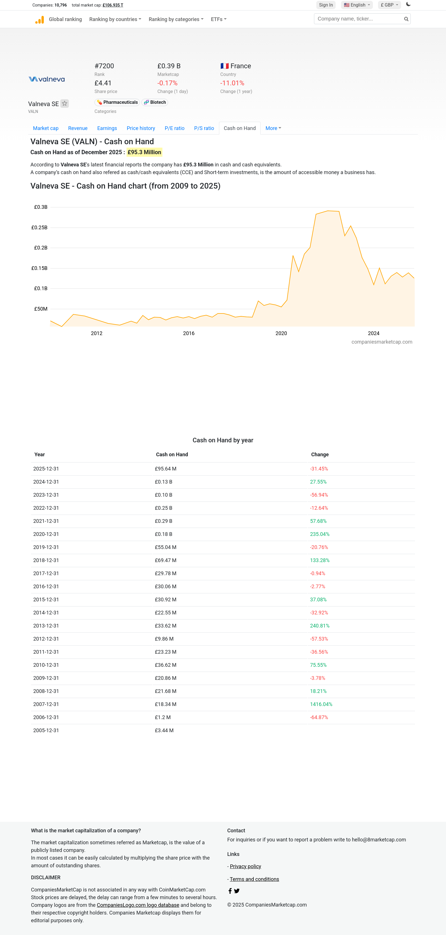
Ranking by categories (174, 19)
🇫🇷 (235, 66)
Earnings (107, 128)
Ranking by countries (113, 19)
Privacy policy (245, 866)
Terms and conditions (254, 879)
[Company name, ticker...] (362, 18)
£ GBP (388, 5)
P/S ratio (204, 128)
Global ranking (65, 19)
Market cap (46, 128)
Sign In (326, 5)
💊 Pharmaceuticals (117, 102)
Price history (141, 128)
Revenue (78, 128)
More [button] (271, 128)
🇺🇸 (355, 5)
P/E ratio (175, 128)
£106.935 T (113, 5)
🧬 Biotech (155, 102)
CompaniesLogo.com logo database (138, 905)
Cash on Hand (240, 128)
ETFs (217, 19)
